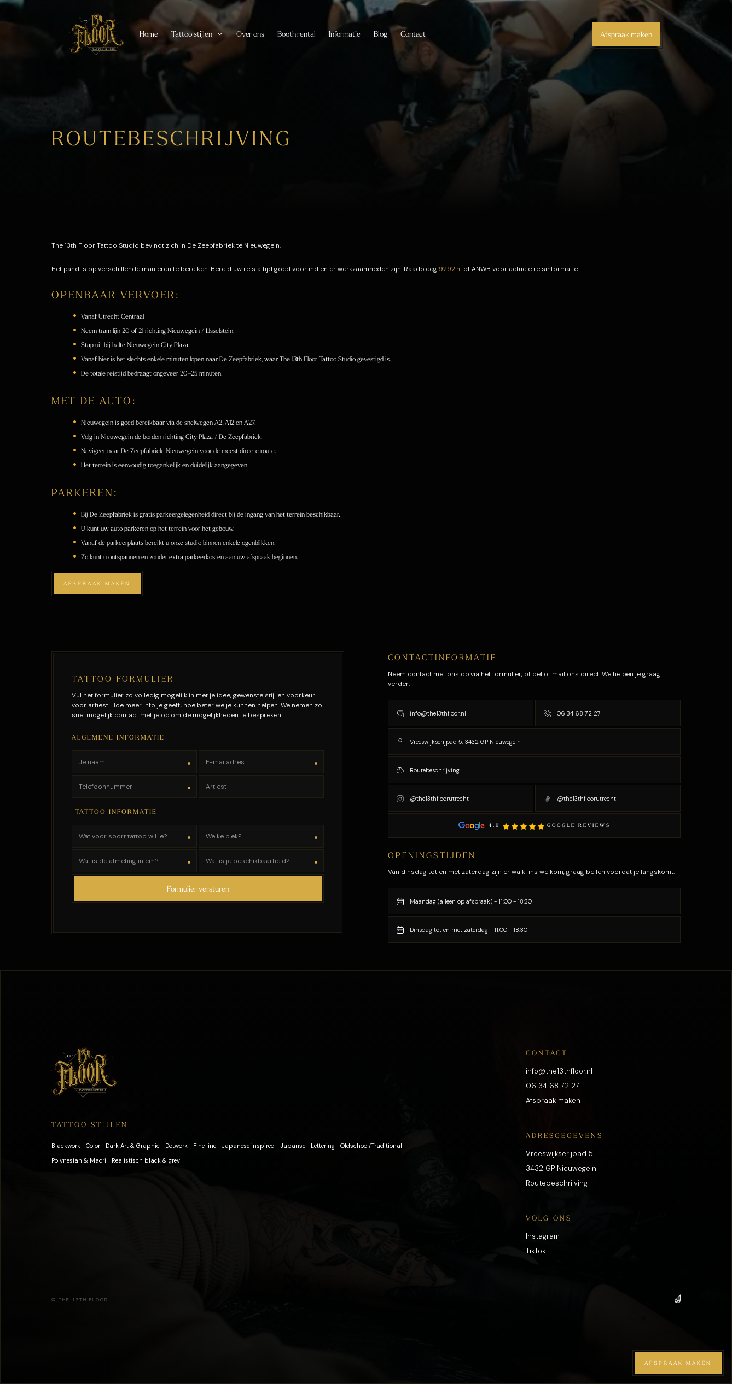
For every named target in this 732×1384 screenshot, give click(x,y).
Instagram (543, 1236)
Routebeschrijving (557, 1183)
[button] (197, 34)
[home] (96, 34)
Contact (413, 33)
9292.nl (450, 269)
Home (149, 33)
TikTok (535, 1251)
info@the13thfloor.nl (559, 1071)
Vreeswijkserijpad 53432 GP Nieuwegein (561, 1161)
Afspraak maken (626, 34)
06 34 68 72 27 (552, 1085)
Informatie (345, 33)
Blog (380, 33)
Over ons (250, 33)
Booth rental (296, 33)
